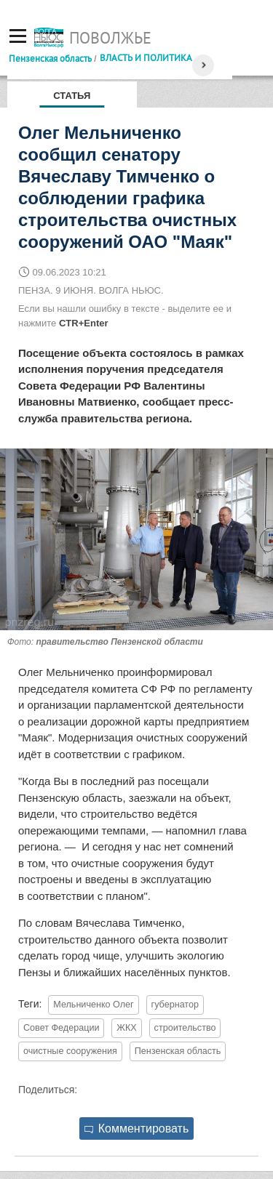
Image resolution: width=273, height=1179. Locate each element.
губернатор (175, 1004)
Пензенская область (50, 58)
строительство (185, 1028)
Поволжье (110, 38)
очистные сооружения (70, 1051)
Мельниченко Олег (93, 1004)
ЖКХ (126, 1028)
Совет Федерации (61, 1028)
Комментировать (136, 1128)
